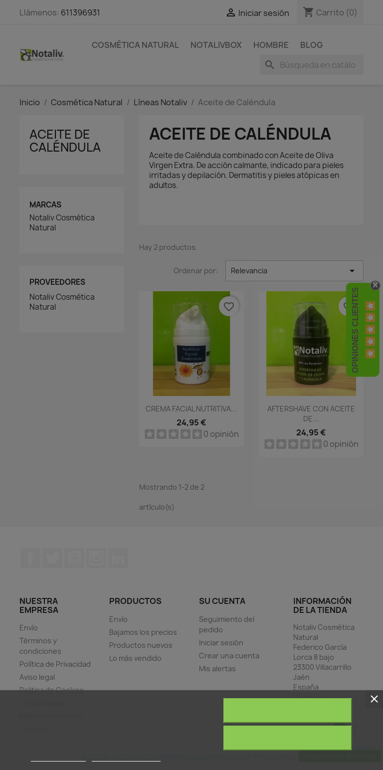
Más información (58, 757)
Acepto (287, 738)
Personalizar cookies (126, 757)
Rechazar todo (287, 711)
